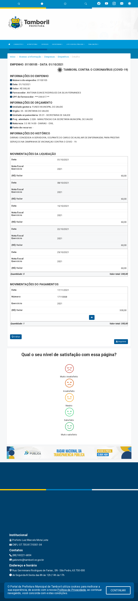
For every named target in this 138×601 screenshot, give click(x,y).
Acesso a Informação (30, 56)
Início (13, 56)
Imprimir (121, 341)
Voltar (16, 337)
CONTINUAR (118, 590)
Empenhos (63, 56)
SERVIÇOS (44, 44)
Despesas (49, 56)
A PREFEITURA (32, 44)
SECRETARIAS (57, 44)
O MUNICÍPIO (19, 44)
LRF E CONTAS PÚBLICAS (75, 44)
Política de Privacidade (71, 590)
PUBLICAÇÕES (93, 44)
